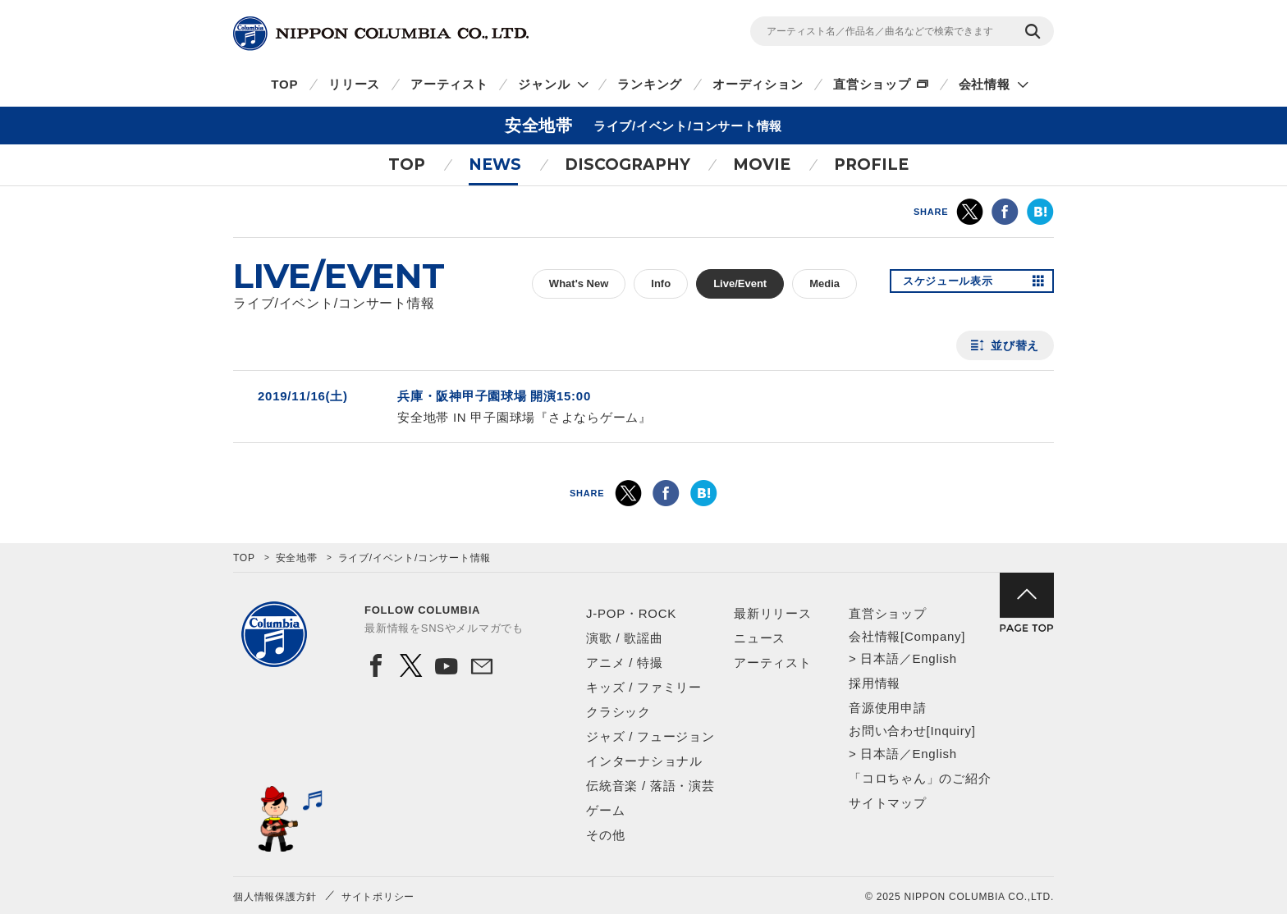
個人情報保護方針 (275, 897)
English (934, 658)
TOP (284, 84)
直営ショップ (872, 84)
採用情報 (874, 683)
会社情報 (984, 84)
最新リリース (773, 613)
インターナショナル (644, 761)
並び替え (1015, 345)
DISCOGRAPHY (627, 164)
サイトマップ (888, 803)
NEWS (495, 164)
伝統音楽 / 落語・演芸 (650, 786)
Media (824, 283)
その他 (605, 835)
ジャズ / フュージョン (650, 736)
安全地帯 (297, 558)
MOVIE (761, 164)
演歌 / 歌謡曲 (624, 638)
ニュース (759, 638)
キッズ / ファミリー (644, 687)
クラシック (618, 712)
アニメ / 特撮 (624, 663)
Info (661, 283)
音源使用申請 (888, 708)
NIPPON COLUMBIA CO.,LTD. (381, 33)
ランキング (649, 84)
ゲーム (605, 810)
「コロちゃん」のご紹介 (920, 778)
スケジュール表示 (953, 283)
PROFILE (871, 164)
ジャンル (544, 84)
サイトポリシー (377, 897)
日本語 (879, 658)
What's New (578, 283)
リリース (354, 84)
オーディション (757, 84)
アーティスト (449, 84)
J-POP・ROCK (631, 613)
